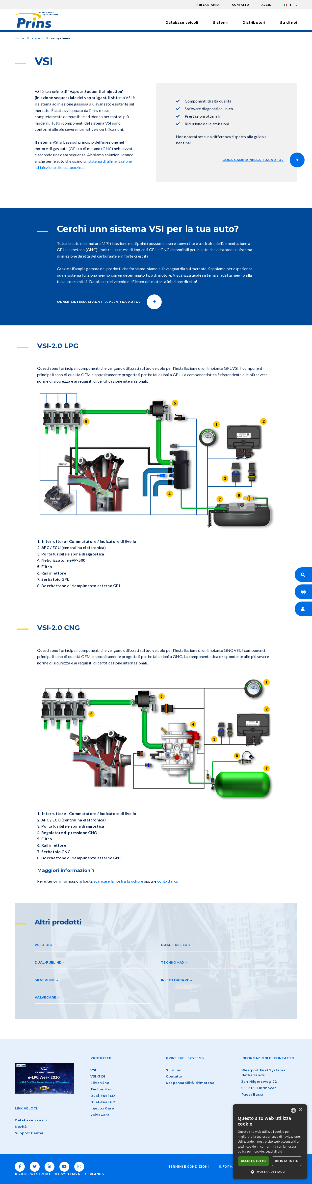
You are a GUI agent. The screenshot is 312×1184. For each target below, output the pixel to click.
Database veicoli (181, 22)
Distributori (253, 22)
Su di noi (288, 22)
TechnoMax (101, 1089)
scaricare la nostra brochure (118, 881)
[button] (270, 1171)
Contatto (240, 4)
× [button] (300, 1110)
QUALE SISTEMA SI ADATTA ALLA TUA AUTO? (99, 302)
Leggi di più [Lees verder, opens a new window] (274, 1151)
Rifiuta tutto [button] (287, 1161)
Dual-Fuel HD (48, 962)
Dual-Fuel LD (174, 945)
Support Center (29, 1133)
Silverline (45, 980)
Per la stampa (207, 4)
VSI (93, 1070)
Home (19, 38)
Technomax (172, 962)
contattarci (167, 881)
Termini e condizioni (188, 1166)
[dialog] (270, 1141)
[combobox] (293, 1110)
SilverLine (99, 1083)
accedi (267, 4)
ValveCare (45, 997)
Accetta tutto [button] (253, 1161)
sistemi (37, 38)
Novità (21, 1127)
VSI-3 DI (42, 945)
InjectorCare (175, 980)
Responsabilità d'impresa (190, 1083)
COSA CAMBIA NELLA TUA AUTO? (253, 160)
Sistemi (220, 22)
